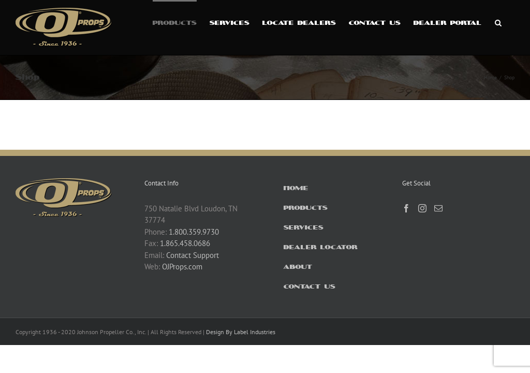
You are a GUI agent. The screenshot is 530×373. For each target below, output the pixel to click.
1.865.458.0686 (185, 243)
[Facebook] (406, 208)
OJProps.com (182, 266)
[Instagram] (422, 208)
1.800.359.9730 (194, 232)
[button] (498, 22)
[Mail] (438, 208)
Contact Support (192, 255)
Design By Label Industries (240, 332)
